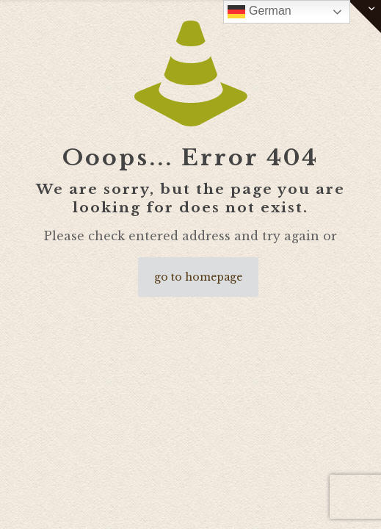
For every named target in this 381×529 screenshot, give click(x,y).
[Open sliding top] (364, 16)
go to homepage (198, 277)
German (259, 12)
